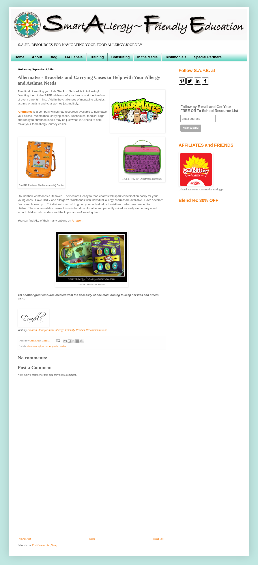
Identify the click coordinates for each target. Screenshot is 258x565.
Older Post (158, 538)
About (37, 57)
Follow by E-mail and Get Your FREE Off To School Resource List (209, 109)
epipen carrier (44, 346)
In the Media (147, 57)
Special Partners (207, 57)
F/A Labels (73, 57)
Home (19, 57)
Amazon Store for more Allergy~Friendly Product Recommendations (67, 330)
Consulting (120, 57)
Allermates (25, 111)
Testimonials (176, 57)
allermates (32, 346)
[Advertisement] (91, 504)
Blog (54, 57)
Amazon (77, 220)
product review (59, 346)
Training (97, 57)
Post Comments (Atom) (44, 545)
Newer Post (25, 538)
